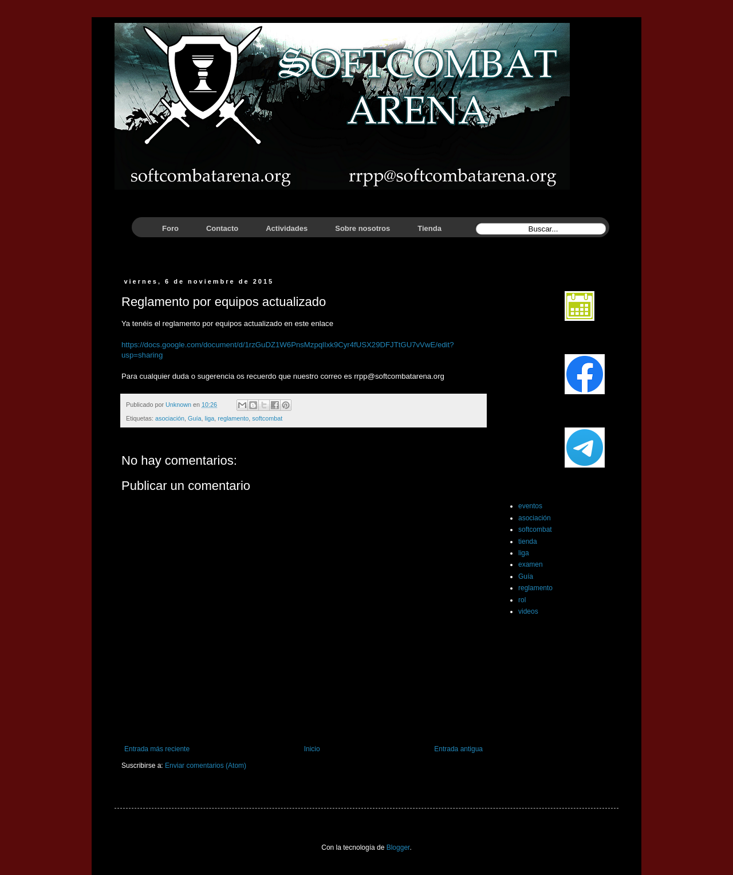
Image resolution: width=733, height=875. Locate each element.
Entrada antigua (458, 749)
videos (528, 611)
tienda (527, 541)
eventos (530, 506)
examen (530, 564)
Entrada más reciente (157, 749)
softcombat (267, 418)
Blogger (398, 847)
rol (522, 600)
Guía (194, 418)
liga (209, 418)
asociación (169, 418)
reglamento (233, 418)
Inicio (312, 749)
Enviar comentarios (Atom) (205, 766)
